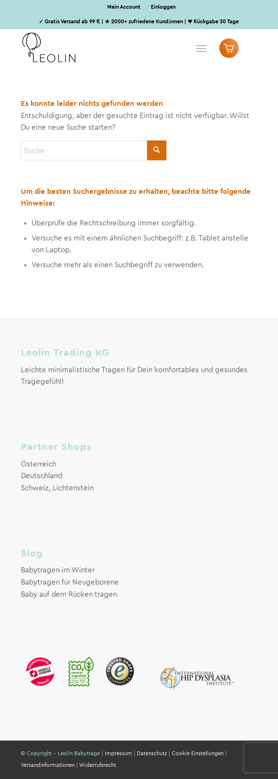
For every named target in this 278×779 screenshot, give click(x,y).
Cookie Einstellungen (198, 753)
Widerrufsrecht (97, 765)
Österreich (38, 464)
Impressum (118, 753)
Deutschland (41, 476)
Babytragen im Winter (58, 570)
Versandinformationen (48, 765)
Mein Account (124, 7)
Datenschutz (152, 753)
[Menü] (201, 48)
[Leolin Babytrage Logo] (115, 48)
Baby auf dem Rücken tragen (69, 594)
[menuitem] (124, 7)
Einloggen (163, 7)
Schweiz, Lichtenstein (57, 488)
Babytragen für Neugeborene (70, 582)
